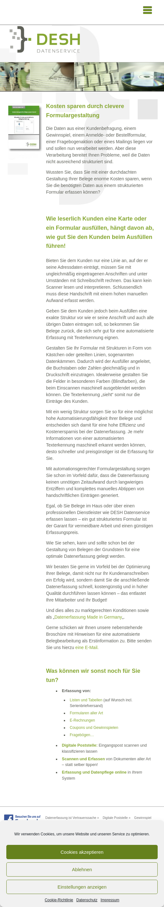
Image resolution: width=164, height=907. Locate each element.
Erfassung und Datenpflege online (94, 772)
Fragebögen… (82, 735)
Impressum (109, 900)
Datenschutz (87, 900)
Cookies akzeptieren (82, 852)
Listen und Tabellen (86, 700)
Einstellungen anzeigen (82, 887)
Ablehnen (82, 869)
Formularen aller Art (86, 713)
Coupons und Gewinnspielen (94, 727)
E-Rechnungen (82, 720)
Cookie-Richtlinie (59, 900)
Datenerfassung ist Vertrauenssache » (72, 818)
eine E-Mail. (87, 647)
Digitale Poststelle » (117, 818)
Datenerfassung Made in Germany (88, 617)
